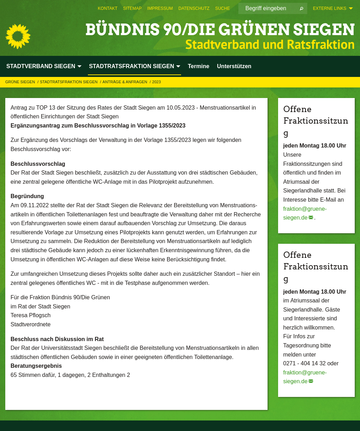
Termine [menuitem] (198, 66)
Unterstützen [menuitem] (234, 66)
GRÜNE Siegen (20, 82)
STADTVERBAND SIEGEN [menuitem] (40, 66)
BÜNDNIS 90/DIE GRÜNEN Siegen (220, 29)
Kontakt (107, 8)
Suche (222, 8)
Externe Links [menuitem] (329, 8)
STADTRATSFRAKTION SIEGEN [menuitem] (131, 66)
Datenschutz (193, 8)
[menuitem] (107, 8)
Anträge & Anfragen (125, 82)
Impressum (160, 8)
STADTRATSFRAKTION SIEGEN (69, 82)
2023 (156, 82)
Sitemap (132, 8)
